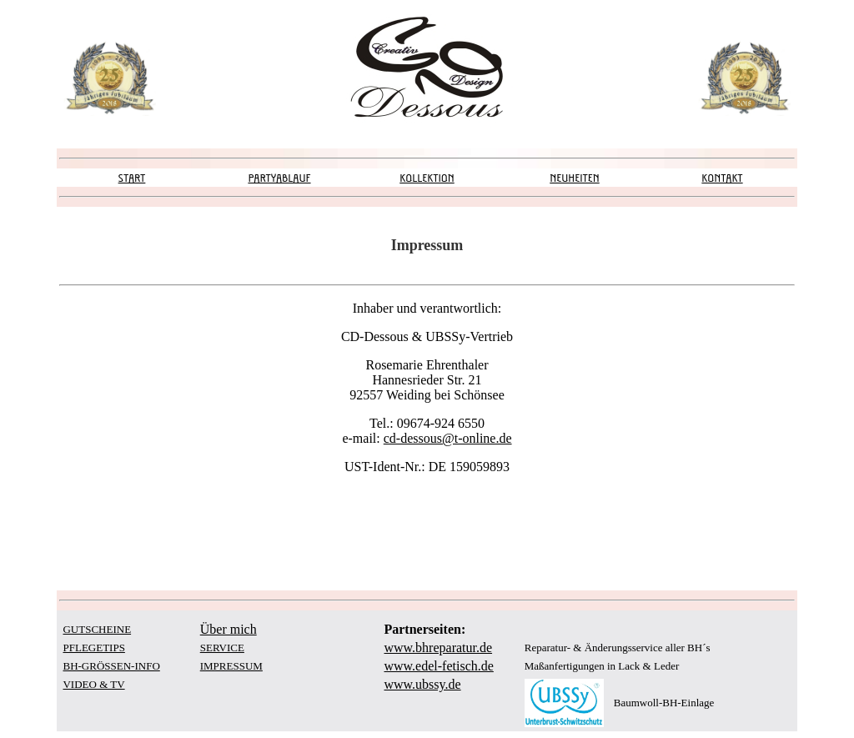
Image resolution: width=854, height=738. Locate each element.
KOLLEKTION (427, 177)
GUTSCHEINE (97, 629)
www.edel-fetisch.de (438, 666)
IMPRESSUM (231, 666)
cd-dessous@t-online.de (448, 438)
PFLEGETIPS (93, 647)
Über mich (228, 629)
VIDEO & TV (93, 684)
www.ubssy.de (422, 684)
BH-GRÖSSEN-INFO (111, 666)
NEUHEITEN (575, 177)
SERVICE (222, 647)
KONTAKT (721, 177)
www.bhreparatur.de (438, 647)
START (132, 177)
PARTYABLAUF (279, 177)
